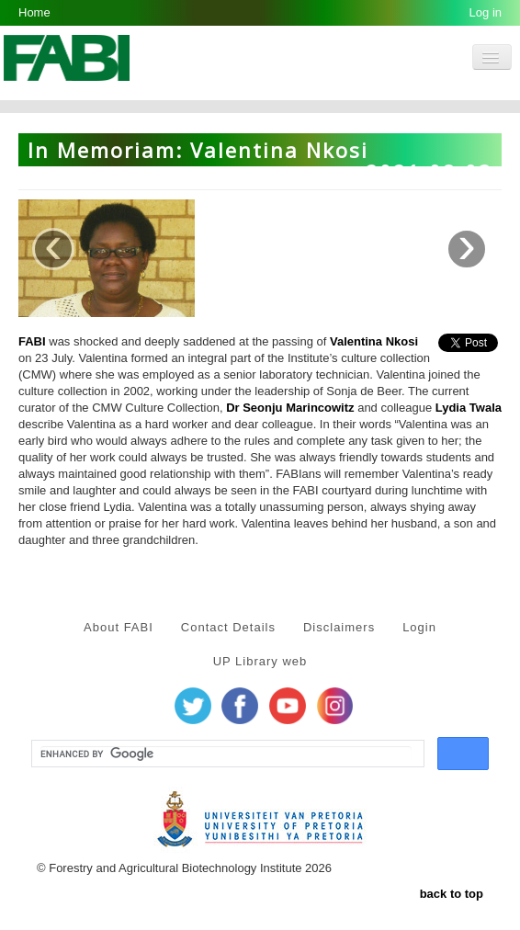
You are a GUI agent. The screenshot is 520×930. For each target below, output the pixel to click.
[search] (226, 754)
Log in (485, 12)
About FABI (118, 627)
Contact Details (228, 627)
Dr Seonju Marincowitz (290, 407)
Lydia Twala (468, 407)
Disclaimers (339, 627)
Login (419, 627)
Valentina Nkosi (374, 341)
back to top (451, 894)
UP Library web (260, 661)
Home (34, 12)
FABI (32, 341)
